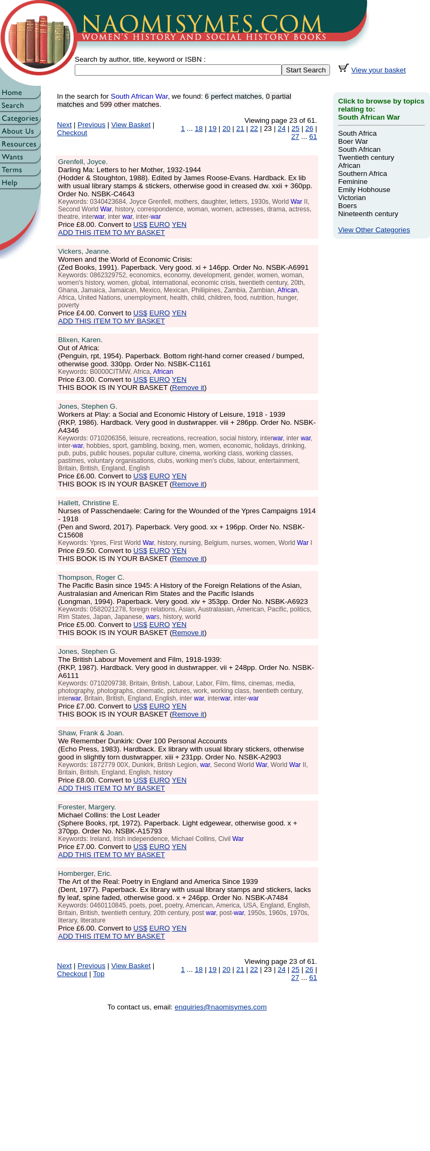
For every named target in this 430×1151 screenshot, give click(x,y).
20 (227, 128)
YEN (179, 224)
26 (309, 128)
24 (282, 128)
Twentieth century (366, 157)
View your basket (379, 70)
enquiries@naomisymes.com (221, 1007)
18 (199, 128)
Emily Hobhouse (364, 190)
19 (213, 128)
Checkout (72, 133)
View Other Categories (374, 230)
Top (99, 974)
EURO (159, 224)
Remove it (188, 387)
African (349, 165)
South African (359, 149)
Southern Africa (362, 173)
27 (295, 136)
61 (313, 136)
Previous (91, 125)
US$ (140, 224)
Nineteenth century (368, 214)
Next (64, 125)
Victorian (352, 198)
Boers (347, 206)
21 (240, 128)
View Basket (130, 125)
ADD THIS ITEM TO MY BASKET (111, 232)
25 (295, 128)
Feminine (353, 182)
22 (254, 128)
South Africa (357, 133)
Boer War (353, 141)
